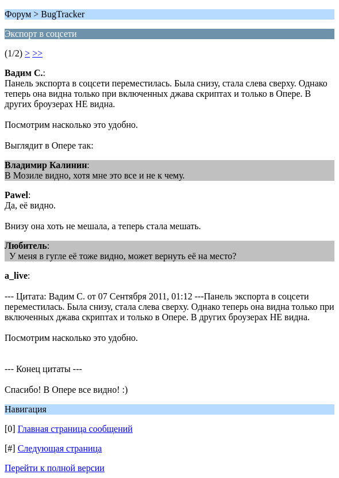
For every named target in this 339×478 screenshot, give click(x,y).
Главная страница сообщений (75, 429)
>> (37, 53)
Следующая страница (60, 448)
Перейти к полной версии (55, 468)
